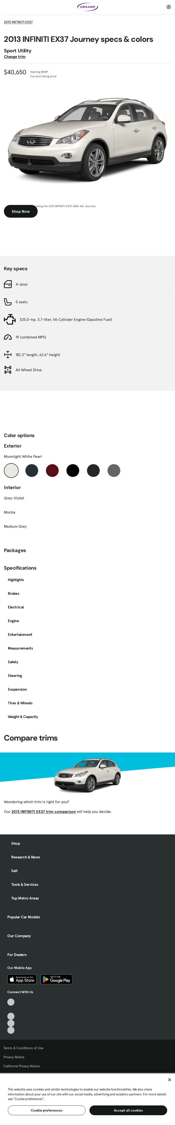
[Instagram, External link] (10, 1023)
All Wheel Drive (29, 369)
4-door (22, 284)
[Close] (169, 1079)
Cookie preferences (47, 1110)
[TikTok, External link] (10, 1002)
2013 (18, 22)
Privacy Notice (13, 1057)
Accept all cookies (128, 1110)
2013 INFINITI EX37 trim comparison (43, 811)
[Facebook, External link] (10, 1009)
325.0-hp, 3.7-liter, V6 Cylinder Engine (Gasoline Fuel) (66, 319)
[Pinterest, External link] (10, 1030)
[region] (87, 1098)
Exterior (13, 446)
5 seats (22, 301)
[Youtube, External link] (10, 1016)
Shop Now (21, 211)
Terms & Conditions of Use (23, 1048)
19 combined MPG (31, 337)
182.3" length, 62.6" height (38, 354)
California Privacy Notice (21, 1066)
